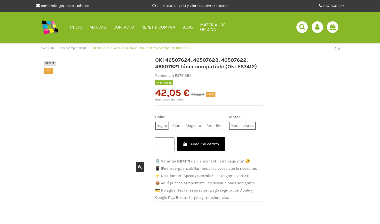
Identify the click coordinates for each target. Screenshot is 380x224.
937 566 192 (331, 5)
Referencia (164, 75)
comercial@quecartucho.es (62, 5)
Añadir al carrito (201, 144)
